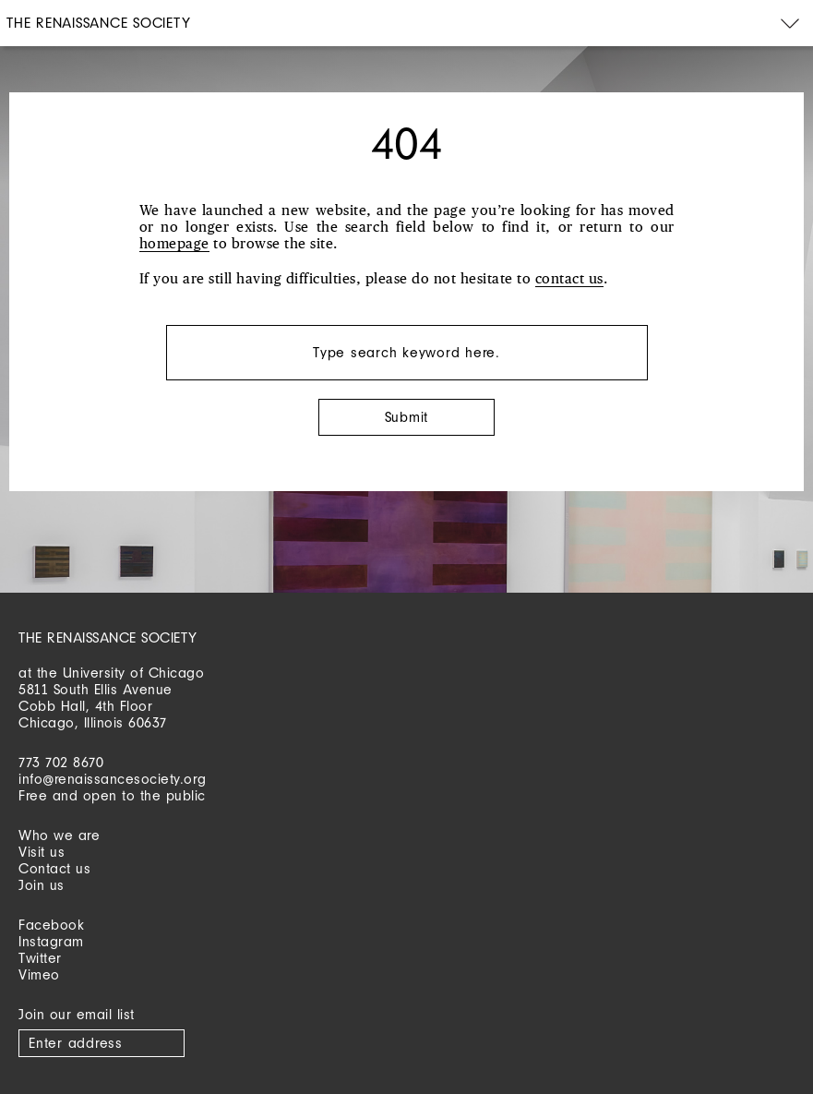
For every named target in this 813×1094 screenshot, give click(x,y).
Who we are (59, 835)
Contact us (54, 868)
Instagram (51, 941)
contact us (569, 279)
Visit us (41, 851)
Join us (41, 885)
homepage (174, 244)
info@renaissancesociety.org (112, 778)
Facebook (51, 924)
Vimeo (39, 974)
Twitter (40, 958)
